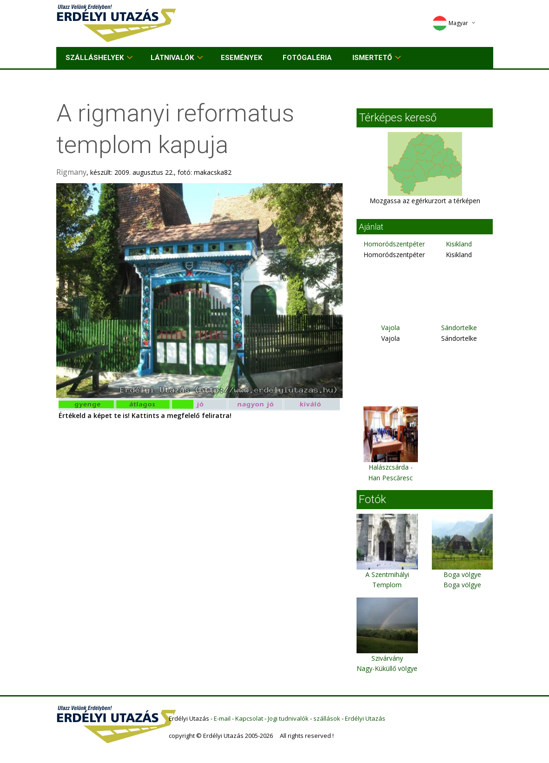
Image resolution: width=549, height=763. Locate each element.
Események (241, 57)
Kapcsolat (249, 718)
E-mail (222, 718)
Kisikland (459, 243)
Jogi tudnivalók (288, 718)
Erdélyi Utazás (365, 718)
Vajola (390, 327)
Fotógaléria (307, 57)
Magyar (450, 23)
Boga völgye (462, 574)
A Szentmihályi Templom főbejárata (387, 585)
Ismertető (372, 57)
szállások (326, 718)
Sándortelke (459, 327)
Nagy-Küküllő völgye (387, 668)
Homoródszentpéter (394, 243)
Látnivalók (172, 57)
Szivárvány (387, 658)
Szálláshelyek (95, 57)
